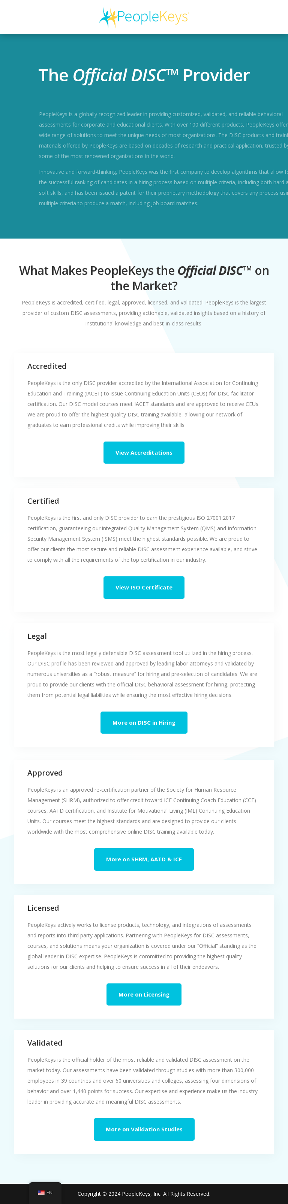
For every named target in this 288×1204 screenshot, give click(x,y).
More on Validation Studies (144, 1129)
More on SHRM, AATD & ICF (144, 859)
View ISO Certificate (144, 587)
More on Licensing (144, 994)
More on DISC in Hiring (144, 722)
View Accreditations (144, 452)
